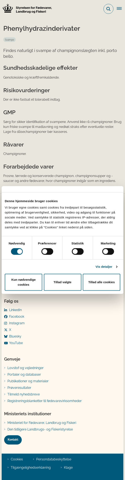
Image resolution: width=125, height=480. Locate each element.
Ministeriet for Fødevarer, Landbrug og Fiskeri (41, 423)
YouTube (16, 343)
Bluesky (15, 336)
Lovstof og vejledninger (25, 368)
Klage (68, 467)
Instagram (17, 323)
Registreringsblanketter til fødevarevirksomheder (44, 401)
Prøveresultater (19, 388)
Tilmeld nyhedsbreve (23, 394)
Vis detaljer (104, 266)
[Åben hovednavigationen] (121, 9)
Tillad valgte (62, 282)
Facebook (16, 316)
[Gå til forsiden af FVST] (26, 9)
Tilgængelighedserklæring (31, 467)
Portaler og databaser (24, 374)
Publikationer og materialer (28, 381)
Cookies (17, 459)
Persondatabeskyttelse (53, 459)
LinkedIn (15, 310)
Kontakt (13, 439)
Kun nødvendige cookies (23, 282)
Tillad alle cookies (101, 282)
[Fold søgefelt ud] (108, 9)
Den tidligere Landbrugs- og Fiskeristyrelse (40, 429)
